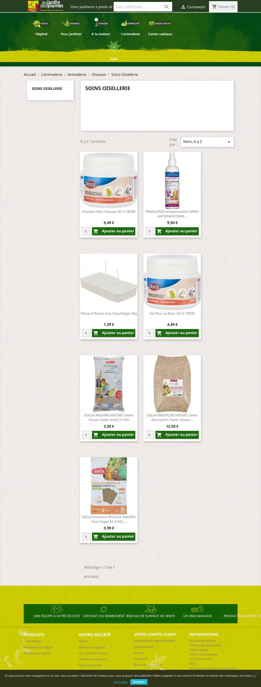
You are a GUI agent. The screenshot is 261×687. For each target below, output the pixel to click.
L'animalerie (130, 34)
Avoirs (138, 652)
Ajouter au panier (113, 231)
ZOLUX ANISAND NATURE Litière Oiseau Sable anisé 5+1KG (109, 417)
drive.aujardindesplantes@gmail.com (213, 668)
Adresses (141, 658)
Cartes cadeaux (160, 34)
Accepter (139, 682)
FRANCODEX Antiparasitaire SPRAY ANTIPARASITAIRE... (172, 213)
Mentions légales (92, 647)
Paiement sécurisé (93, 659)
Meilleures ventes (37, 653)
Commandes (143, 646)
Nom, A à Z (207, 142)
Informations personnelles (154, 641)
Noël (114, 59)
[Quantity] (86, 231)
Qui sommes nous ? (94, 653)
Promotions (32, 641)
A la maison (101, 34)
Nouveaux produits (38, 647)
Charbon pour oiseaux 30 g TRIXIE (108, 211)
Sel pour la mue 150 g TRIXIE (172, 313)
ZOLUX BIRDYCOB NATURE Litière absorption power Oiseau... (172, 417)
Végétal (41, 34)
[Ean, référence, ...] (143, 6)
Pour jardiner (71, 34)
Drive (83, 641)
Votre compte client (155, 634)
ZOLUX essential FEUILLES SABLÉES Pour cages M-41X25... (109, 519)
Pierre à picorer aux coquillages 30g (109, 313)
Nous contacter (90, 665)
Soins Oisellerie (47, 88)
